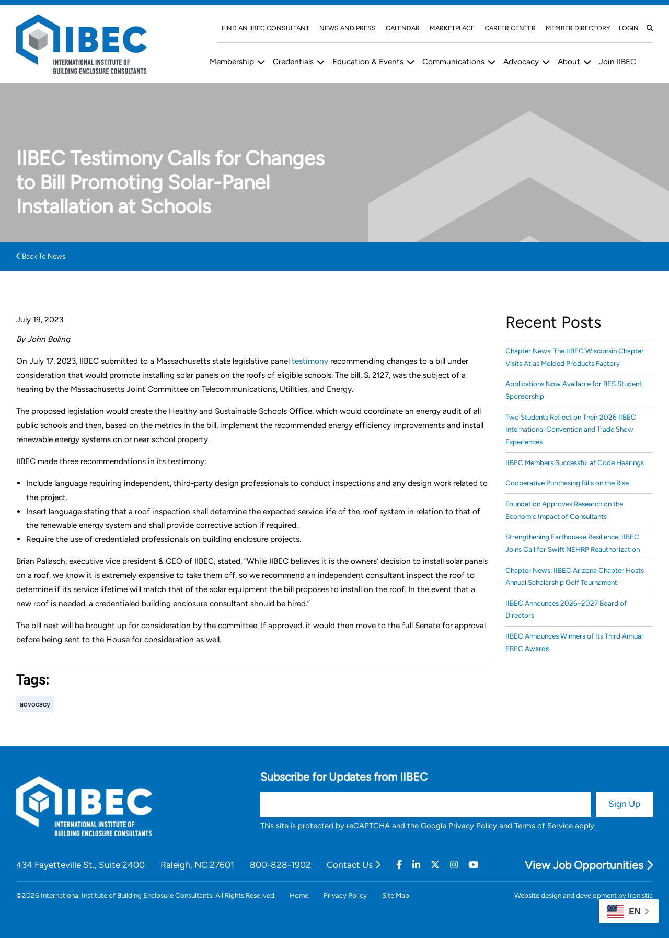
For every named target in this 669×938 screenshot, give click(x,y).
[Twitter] (435, 865)
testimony (310, 361)
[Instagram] (454, 865)
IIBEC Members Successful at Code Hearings (574, 462)
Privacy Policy (472, 825)
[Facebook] (399, 865)
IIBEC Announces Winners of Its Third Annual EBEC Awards (574, 642)
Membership (232, 61)
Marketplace (452, 28)
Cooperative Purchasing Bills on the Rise (567, 483)
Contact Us (353, 865)
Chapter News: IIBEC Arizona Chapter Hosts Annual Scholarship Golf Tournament (574, 576)
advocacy (35, 704)
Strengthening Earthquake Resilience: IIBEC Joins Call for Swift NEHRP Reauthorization (572, 542)
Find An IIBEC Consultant (265, 28)
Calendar (403, 28)
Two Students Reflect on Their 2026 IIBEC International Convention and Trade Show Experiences (570, 429)
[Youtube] (473, 865)
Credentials (293, 61)
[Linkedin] (416, 865)
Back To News (40, 256)
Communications (453, 61)
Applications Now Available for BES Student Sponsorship (573, 389)
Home (299, 895)
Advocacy (521, 61)
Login (629, 28)
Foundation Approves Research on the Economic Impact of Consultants (564, 510)
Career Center (510, 28)
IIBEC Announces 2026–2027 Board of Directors (566, 609)
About (569, 61)
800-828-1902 (280, 865)
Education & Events (367, 61)
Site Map (395, 895)
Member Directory (578, 28)
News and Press (347, 28)
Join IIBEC (617, 61)
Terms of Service (543, 825)
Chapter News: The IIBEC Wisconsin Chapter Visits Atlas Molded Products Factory (574, 356)
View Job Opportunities (589, 865)
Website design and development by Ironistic (583, 895)
